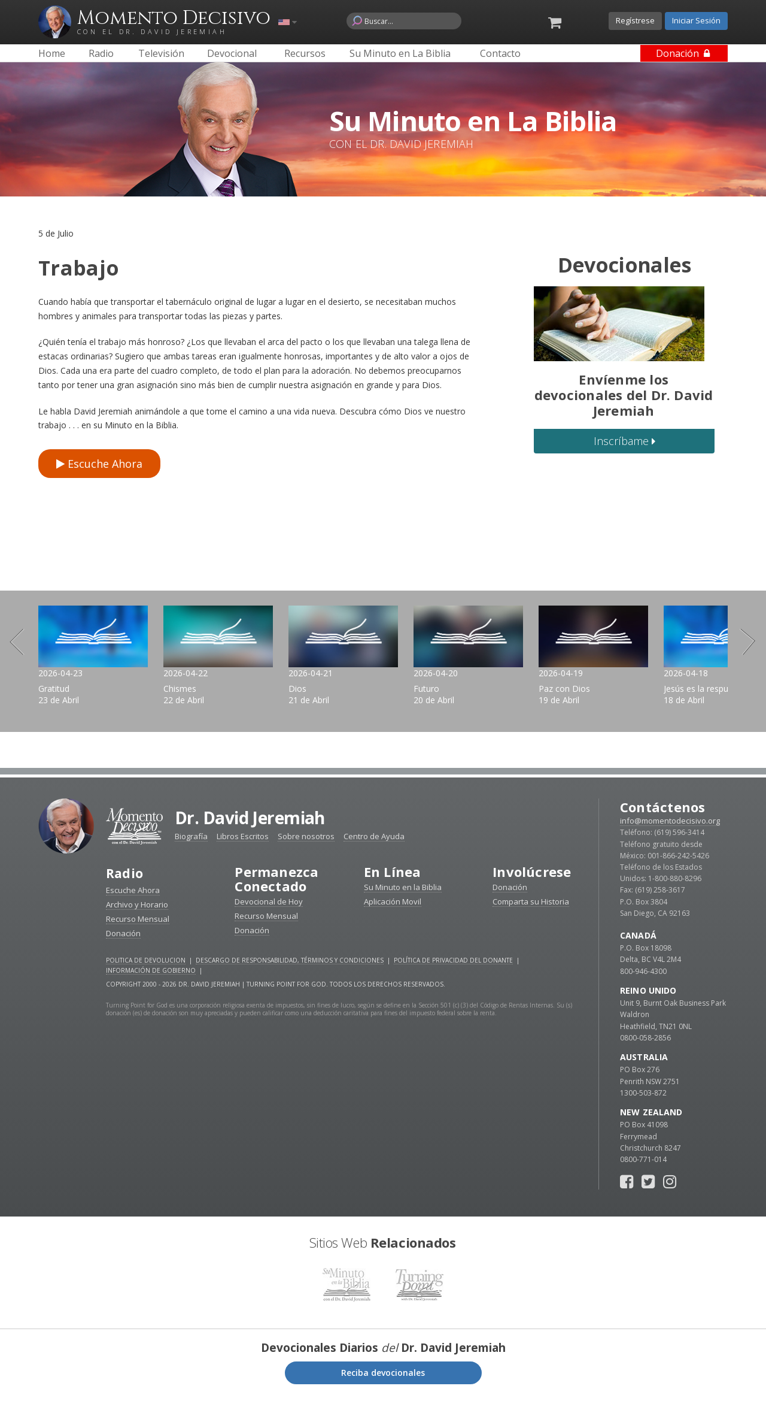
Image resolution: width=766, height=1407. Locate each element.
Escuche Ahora (99, 463)
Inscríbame (624, 441)
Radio (125, 884)
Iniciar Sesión (696, 20)
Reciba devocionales (383, 1383)
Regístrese (635, 20)
